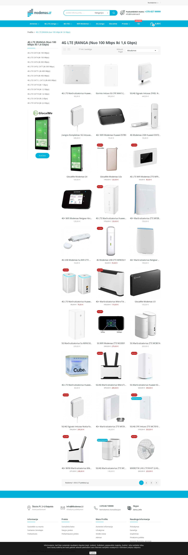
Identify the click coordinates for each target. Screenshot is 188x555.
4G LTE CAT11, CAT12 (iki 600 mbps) (41, 80)
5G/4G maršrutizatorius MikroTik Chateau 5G (111, 385)
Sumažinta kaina (68, 526)
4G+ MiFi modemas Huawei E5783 (111, 135)
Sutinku (93, 553)
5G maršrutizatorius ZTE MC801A (145, 343)
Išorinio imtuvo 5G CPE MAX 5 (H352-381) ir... (111, 93)
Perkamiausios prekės (70, 534)
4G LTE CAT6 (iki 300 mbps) (38, 62)
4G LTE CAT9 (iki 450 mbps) (38, 76)
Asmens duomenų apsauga (140, 541)
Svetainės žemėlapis (35, 530)
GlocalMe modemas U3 (145, 301)
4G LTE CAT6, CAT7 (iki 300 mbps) (40, 66)
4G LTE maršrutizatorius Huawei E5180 (77, 301)
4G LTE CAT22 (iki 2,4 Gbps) (38, 103)
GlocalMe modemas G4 (77, 176)
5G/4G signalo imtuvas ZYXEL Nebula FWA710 (145, 93)
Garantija (133, 530)
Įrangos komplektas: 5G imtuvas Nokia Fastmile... (77, 135)
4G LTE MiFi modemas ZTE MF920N (145, 176)
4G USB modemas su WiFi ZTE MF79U (77, 260)
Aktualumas (142, 50)
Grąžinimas (134, 534)
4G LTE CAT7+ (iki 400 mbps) (38, 71)
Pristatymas (134, 526)
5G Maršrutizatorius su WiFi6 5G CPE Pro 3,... (77, 343)
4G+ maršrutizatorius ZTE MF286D (145, 218)
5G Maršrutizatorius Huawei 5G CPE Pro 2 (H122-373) (145, 385)
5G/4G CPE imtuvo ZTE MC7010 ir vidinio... (145, 426)
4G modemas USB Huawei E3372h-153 (145, 135)
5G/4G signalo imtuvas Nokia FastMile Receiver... (77, 426)
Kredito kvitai (101, 534)
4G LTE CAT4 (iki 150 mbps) (38, 57)
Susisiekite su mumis (35, 526)
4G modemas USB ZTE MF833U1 (111, 260)
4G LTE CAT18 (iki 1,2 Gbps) (38, 89)
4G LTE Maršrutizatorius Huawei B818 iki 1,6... (111, 218)
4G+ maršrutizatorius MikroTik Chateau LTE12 (111, 301)
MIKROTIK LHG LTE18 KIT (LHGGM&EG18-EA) (145, 468)
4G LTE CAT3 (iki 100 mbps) (38, 53)
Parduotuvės (32, 534)
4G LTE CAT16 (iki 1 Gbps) (37, 85)
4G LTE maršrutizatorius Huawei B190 (77, 385)
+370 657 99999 (153, 11)
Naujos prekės (67, 530)
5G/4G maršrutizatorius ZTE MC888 (111, 468)
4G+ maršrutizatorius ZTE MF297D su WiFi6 (111, 426)
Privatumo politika (137, 537)
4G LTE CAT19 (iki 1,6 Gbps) (38, 94)
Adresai (99, 537)
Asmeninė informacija (104, 526)
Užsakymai (100, 530)
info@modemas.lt (133, 14)
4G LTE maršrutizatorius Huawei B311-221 (77, 93)
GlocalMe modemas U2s (111, 176)
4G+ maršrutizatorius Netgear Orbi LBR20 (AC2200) (145, 260)
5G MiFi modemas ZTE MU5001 (111, 343)
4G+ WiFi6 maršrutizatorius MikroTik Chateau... (77, 468)
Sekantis (156, 483)
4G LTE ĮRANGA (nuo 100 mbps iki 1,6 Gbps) (41, 43)
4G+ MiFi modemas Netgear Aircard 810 (77, 218)
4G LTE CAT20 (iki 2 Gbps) (37, 98)
